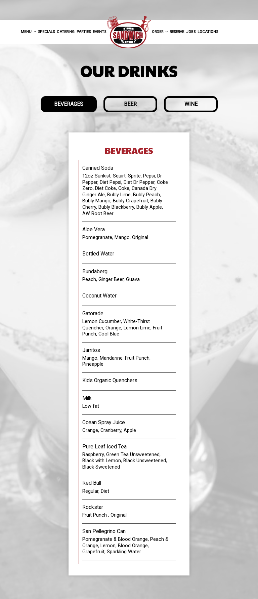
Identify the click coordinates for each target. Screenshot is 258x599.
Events (99, 32)
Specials (46, 32)
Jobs (191, 32)
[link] (129, 32)
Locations (208, 32)
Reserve (177, 32)
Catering (66, 32)
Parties (84, 32)
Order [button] (160, 32)
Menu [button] (28, 32)
